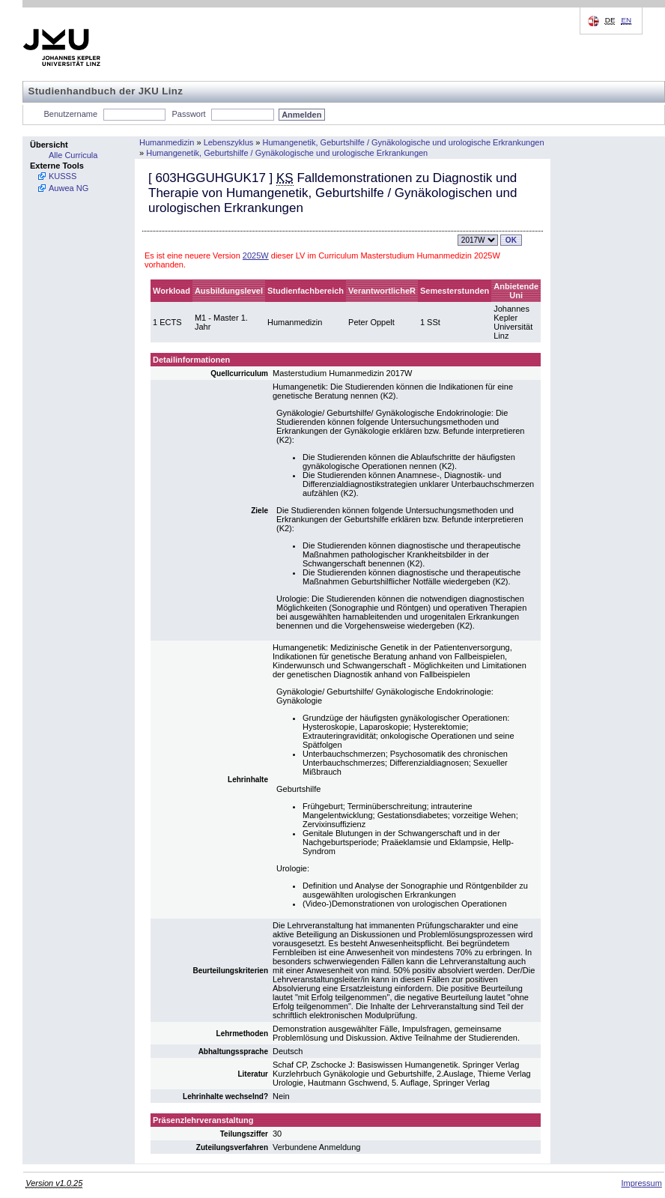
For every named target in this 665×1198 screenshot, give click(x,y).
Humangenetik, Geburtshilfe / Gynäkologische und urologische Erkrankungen (403, 142)
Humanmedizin (166, 142)
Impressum (641, 1183)
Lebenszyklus (229, 142)
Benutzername (71, 113)
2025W (256, 255)
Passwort (188, 113)
